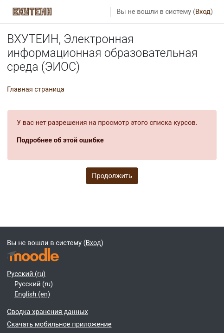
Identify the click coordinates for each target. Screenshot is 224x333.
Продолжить (112, 176)
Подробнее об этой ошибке (60, 140)
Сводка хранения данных (47, 312)
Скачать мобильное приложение (59, 324)
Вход (203, 11)
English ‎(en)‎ (32, 294)
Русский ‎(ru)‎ (26, 274)
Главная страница (35, 89)
